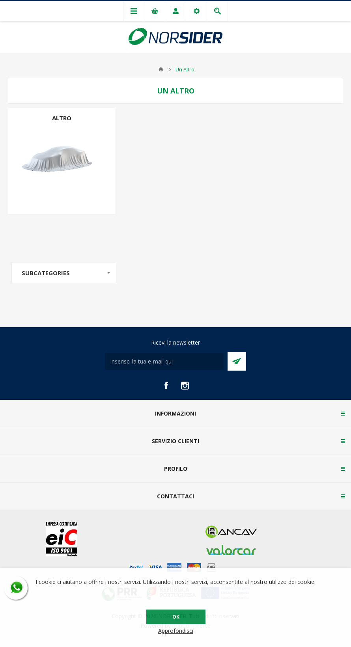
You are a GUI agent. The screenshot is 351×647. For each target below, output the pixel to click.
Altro (61, 118)
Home (161, 69)
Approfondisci (175, 630)
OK (175, 616)
